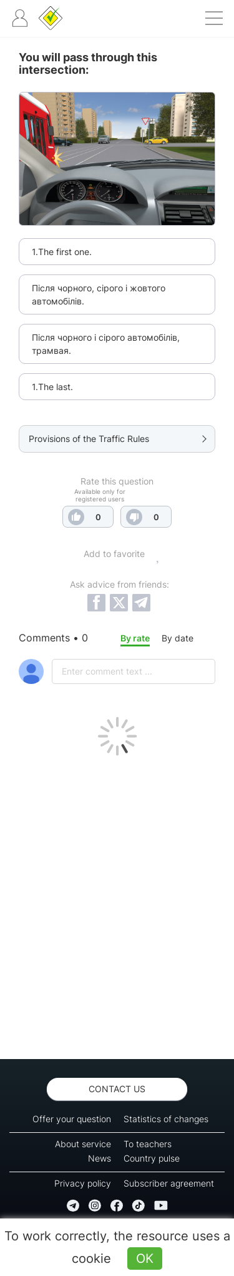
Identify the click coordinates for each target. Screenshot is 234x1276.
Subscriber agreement (169, 1183)
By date (177, 638)
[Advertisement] (117, 904)
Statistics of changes (166, 1118)
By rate (135, 638)
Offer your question (71, 1118)
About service (83, 1143)
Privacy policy (82, 1183)
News (99, 1158)
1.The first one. (62, 251)
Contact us (117, 1088)
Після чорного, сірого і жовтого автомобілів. (98, 294)
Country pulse (152, 1158)
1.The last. (52, 386)
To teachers (148, 1143)
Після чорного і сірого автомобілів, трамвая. (106, 344)
